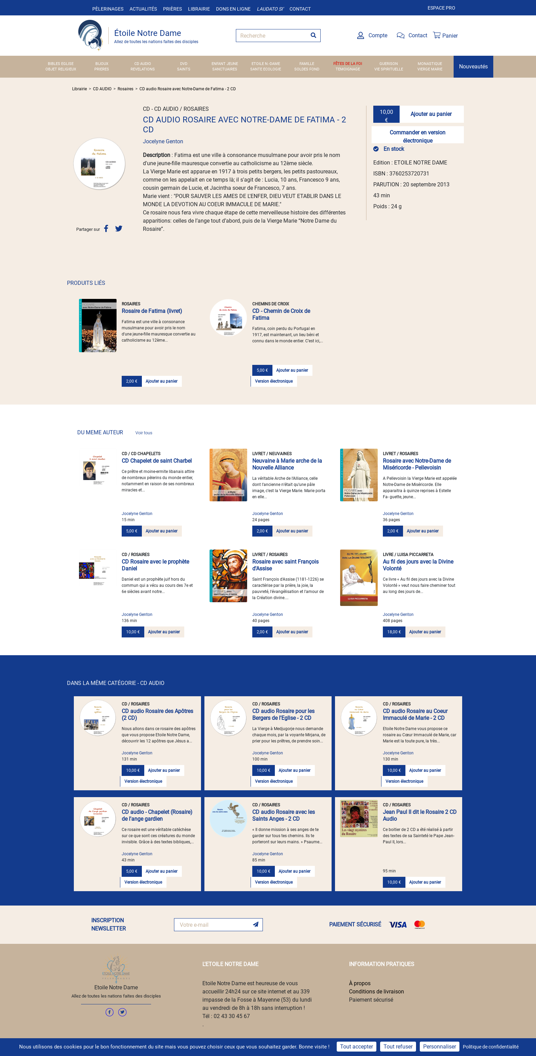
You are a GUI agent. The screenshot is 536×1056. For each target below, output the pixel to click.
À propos (360, 983)
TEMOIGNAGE (348, 69)
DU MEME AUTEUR (114, 432)
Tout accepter (356, 1046)
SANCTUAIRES (224, 69)
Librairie (199, 9)
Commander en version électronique (417, 136)
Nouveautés (473, 66)
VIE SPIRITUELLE (388, 69)
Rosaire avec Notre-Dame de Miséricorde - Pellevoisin (417, 464)
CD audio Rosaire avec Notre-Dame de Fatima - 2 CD (187, 89)
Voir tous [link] (143, 432)
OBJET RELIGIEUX (60, 69)
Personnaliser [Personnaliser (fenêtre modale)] (439, 1046)
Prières (172, 9)
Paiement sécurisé (371, 999)
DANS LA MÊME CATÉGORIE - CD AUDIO (115, 683)
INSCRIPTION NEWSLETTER (108, 924)
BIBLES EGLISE (60, 64)
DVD (183, 64)
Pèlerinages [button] (107, 9)
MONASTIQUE (430, 64)
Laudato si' (270, 9)
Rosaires (125, 89)
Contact (300, 9)
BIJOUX (101, 64)
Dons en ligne (233, 9)
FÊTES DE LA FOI (347, 64)
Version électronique (274, 381)
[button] (76, 164)
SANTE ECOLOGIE (265, 69)
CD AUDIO (142, 64)
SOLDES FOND (306, 69)
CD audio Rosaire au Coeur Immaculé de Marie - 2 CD (415, 714)
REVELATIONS (143, 69)
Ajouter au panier (431, 114)
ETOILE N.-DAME (266, 64)
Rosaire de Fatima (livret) (152, 311)
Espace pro (441, 8)
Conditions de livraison (376, 991)
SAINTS (183, 69)
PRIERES (101, 69)
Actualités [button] (143, 9)
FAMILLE (306, 64)
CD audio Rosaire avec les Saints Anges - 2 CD (283, 815)
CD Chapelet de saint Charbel (157, 461)
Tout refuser (398, 1046)
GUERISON (388, 64)
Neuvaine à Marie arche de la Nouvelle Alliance (287, 464)
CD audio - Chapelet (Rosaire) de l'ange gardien (157, 815)
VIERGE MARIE (429, 69)
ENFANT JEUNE (225, 64)
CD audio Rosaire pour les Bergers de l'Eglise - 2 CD (283, 714)
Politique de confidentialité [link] (491, 1047)
